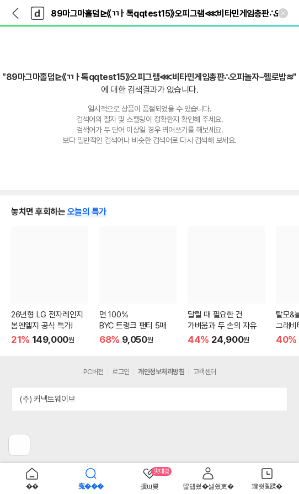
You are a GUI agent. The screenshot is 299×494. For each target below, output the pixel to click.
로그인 (121, 372)
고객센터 (204, 372)
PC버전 (93, 372)
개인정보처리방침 (161, 372)
